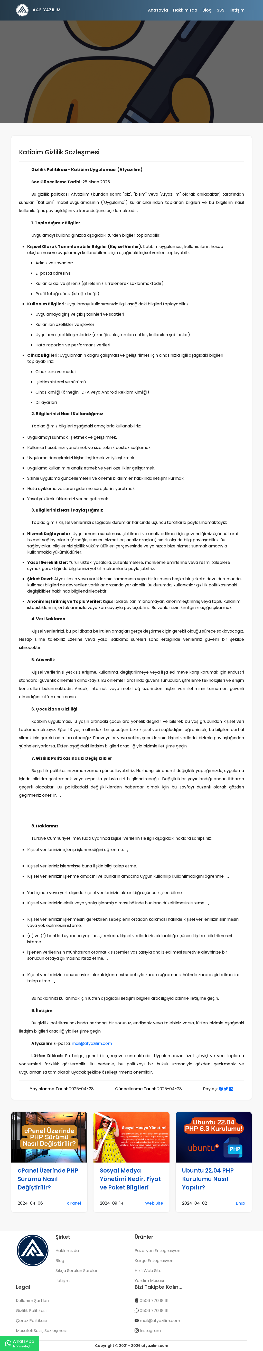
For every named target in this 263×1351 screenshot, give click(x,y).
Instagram (150, 1331)
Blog (207, 10)
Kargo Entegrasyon (154, 1261)
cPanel (74, 1203)
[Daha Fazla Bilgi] (60, 796)
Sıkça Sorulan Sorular (76, 1271)
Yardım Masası (149, 1281)
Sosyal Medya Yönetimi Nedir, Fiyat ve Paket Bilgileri (130, 1179)
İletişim (237, 10)
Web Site (154, 1203)
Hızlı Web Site (148, 1271)
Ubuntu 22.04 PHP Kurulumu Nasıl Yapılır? (208, 1179)
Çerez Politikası (31, 1321)
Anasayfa (158, 10)
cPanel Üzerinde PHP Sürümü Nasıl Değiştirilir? (48, 1179)
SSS (220, 10)
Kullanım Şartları (32, 1301)
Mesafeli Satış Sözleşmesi (41, 1331)
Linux (240, 1203)
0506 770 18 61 (154, 1301)
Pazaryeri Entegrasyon (157, 1251)
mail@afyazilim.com (92, 1043)
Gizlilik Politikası (31, 1311)
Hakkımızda (185, 10)
